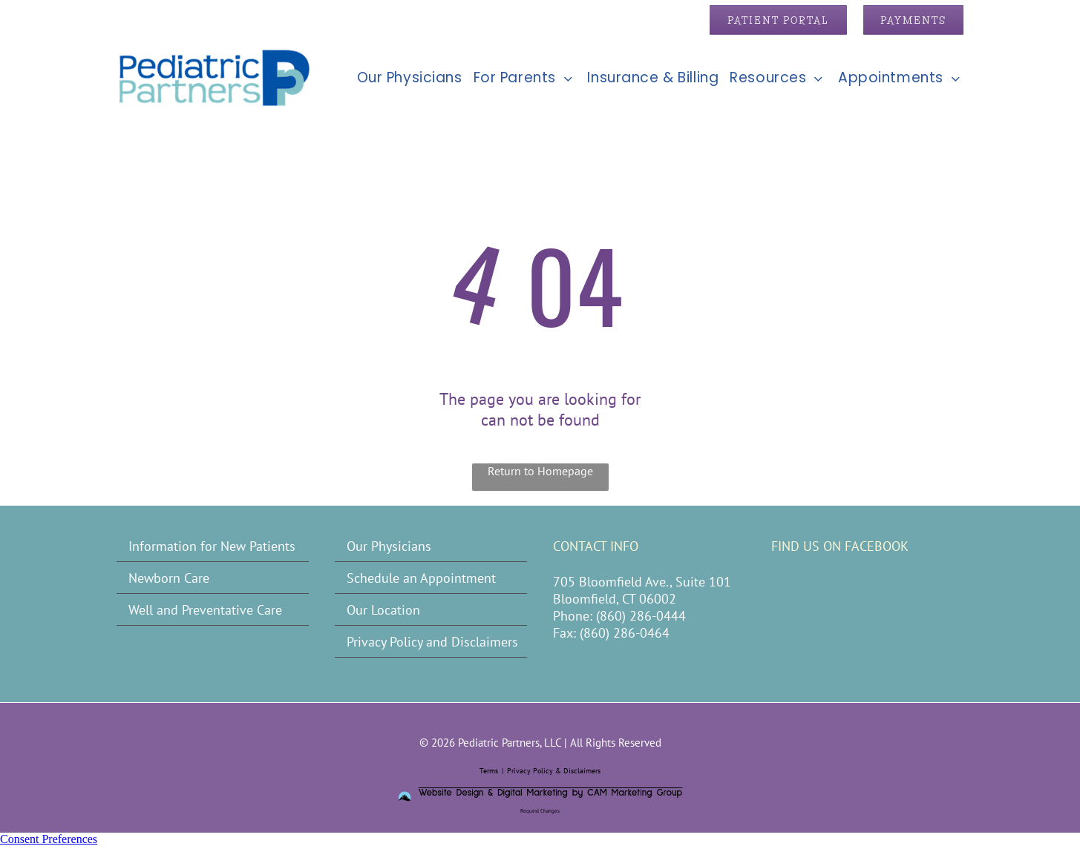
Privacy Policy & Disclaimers (553, 771)
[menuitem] (404, 77)
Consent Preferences (48, 839)
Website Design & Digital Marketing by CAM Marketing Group (551, 793)
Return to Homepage (540, 470)
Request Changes (540, 810)
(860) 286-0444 (641, 615)
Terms (489, 771)
